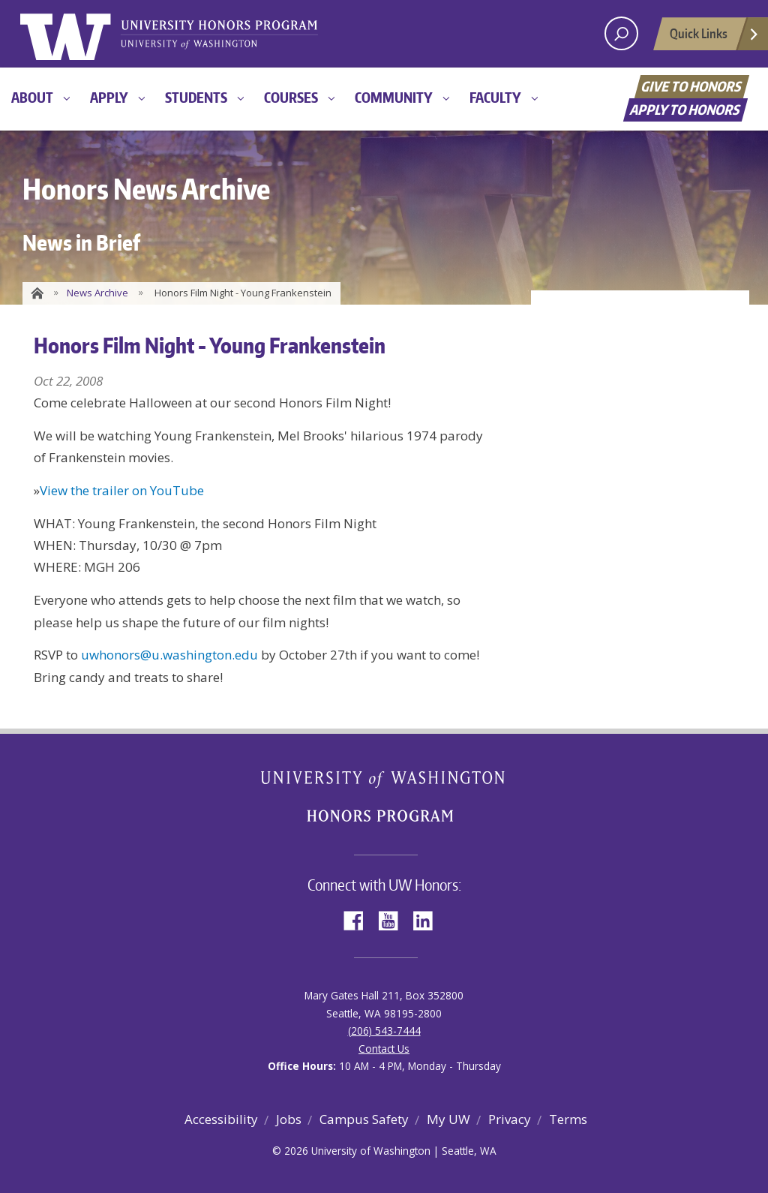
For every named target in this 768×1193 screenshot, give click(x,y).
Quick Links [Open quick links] (715, 37)
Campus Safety (364, 1119)
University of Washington (81, 34)
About (32, 97)
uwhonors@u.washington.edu (169, 654)
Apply (109, 97)
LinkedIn (428, 919)
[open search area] (621, 33)
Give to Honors (692, 86)
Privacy (509, 1119)
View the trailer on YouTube (122, 490)
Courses (291, 97)
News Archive (97, 292)
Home (36, 293)
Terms (568, 1119)
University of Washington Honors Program (219, 35)
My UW (448, 1119)
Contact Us (384, 1048)
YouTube (394, 919)
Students (196, 97)
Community (394, 97)
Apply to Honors (685, 109)
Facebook (359, 919)
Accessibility (221, 1119)
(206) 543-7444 (384, 1030)
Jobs (289, 1119)
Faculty (495, 97)
